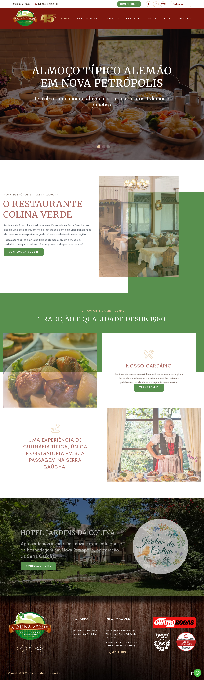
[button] (98, 146)
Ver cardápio (149, 387)
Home (65, 18)
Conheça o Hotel (38, 566)
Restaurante (86, 18)
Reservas (132, 18)
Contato (183, 18)
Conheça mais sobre (24, 252)
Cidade (151, 18)
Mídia (166, 18)
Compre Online (129, 4)
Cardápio (111, 18)
